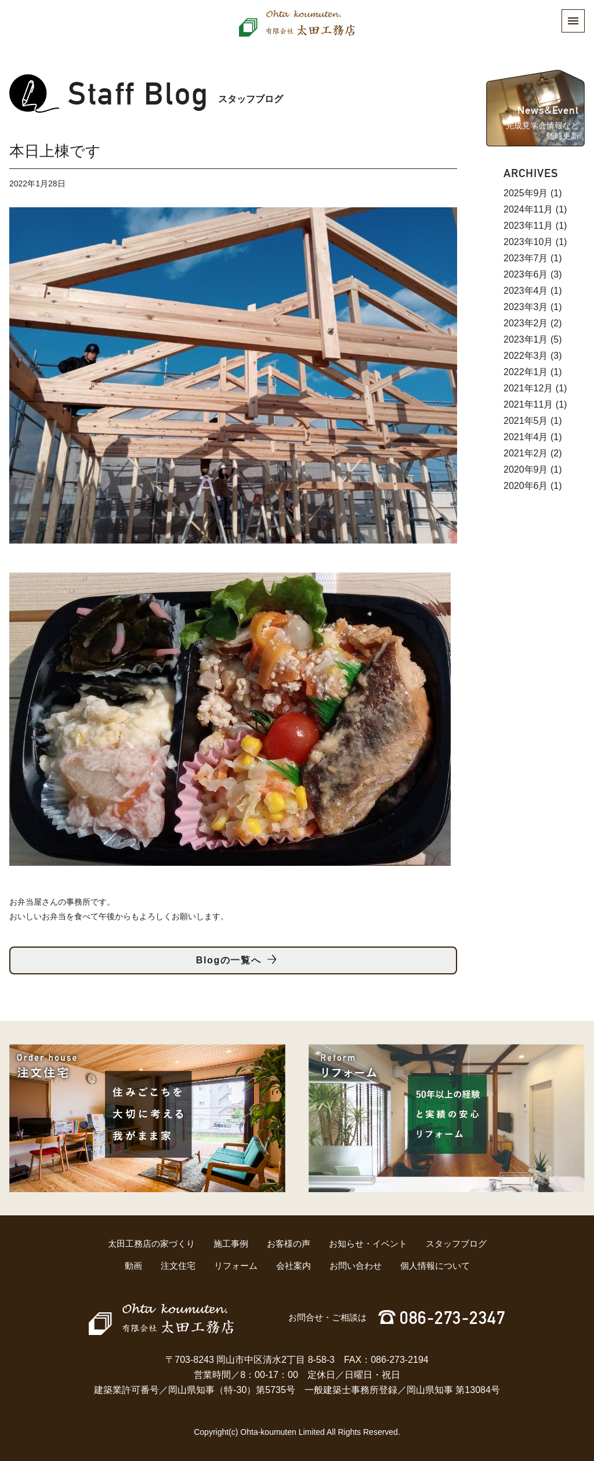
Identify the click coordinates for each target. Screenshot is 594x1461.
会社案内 (293, 1266)
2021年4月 (526, 437)
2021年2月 (526, 453)
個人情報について (435, 1266)
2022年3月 (526, 356)
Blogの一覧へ (228, 960)
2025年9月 (526, 193)
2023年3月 (526, 307)
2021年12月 (528, 388)
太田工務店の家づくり (151, 1243)
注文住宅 (178, 1266)
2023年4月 (526, 291)
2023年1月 (526, 339)
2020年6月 (526, 486)
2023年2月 (526, 323)
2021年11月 (528, 404)
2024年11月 (528, 209)
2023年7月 (526, 258)
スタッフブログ (456, 1243)
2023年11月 (528, 226)
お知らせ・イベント (368, 1243)
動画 (133, 1266)
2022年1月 (526, 372)
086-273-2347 (452, 1318)
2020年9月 (526, 469)
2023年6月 (526, 274)
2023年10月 (528, 242)
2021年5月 (526, 421)
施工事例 (230, 1243)
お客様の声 (288, 1243)
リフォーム (236, 1266)
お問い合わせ (355, 1266)
